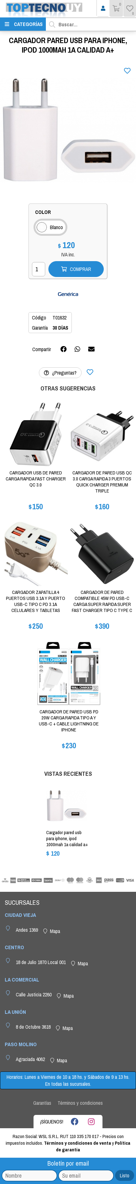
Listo (124, 1175)
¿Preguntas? (60, 372)
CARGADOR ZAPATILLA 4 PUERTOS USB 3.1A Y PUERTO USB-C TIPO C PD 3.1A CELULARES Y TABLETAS (35, 601)
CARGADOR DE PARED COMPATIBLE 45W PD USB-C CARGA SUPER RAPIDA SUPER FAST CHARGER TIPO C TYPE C (102, 601)
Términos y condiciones (80, 1102)
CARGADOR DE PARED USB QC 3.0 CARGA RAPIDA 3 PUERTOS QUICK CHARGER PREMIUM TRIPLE (102, 482)
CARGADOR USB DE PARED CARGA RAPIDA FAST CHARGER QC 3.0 (36, 479)
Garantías (42, 1102)
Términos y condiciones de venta (77, 1143)
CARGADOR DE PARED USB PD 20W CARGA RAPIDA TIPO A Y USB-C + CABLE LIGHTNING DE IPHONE (69, 721)
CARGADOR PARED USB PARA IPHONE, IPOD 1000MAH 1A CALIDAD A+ (67, 838)
